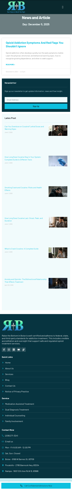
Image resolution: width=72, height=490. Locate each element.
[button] (62, 7)
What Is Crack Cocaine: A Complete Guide (21, 249)
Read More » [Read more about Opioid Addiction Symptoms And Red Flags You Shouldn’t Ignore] (10, 64)
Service (5, 398)
